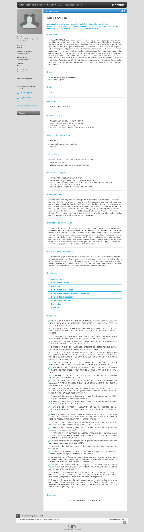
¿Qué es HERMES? (42, 519)
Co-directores (57, 279)
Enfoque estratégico (98, 26)
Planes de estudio (90, 24)
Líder (61, 24)
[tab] (84, 279)
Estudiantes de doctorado (62, 290)
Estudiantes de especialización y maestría (70, 293)
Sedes (66, 24)
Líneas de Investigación (79, 26)
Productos (95, 28)
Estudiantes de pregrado (62, 297)
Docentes (55, 286)
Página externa (24, 98)
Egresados (56, 304)
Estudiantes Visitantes (61, 300)
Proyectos (86, 28)
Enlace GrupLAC (24, 93)
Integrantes (76, 28)
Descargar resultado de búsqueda (26, 105)
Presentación (52, 24)
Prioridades (112, 26)
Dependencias (76, 24)
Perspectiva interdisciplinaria (58, 28)
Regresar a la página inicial (32, 516)
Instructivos (55, 519)
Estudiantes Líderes (60, 283)
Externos (55, 308)
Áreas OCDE (64, 26)
